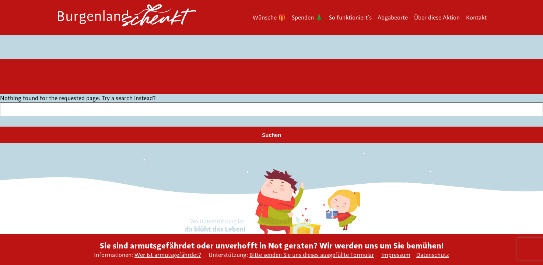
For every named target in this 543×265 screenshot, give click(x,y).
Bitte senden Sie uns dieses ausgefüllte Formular (311, 254)
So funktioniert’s (350, 17)
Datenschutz (432, 254)
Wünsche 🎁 (269, 17)
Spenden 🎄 (307, 17)
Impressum (395, 254)
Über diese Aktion (437, 17)
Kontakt (476, 17)
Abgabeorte (393, 17)
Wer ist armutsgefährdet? (167, 254)
